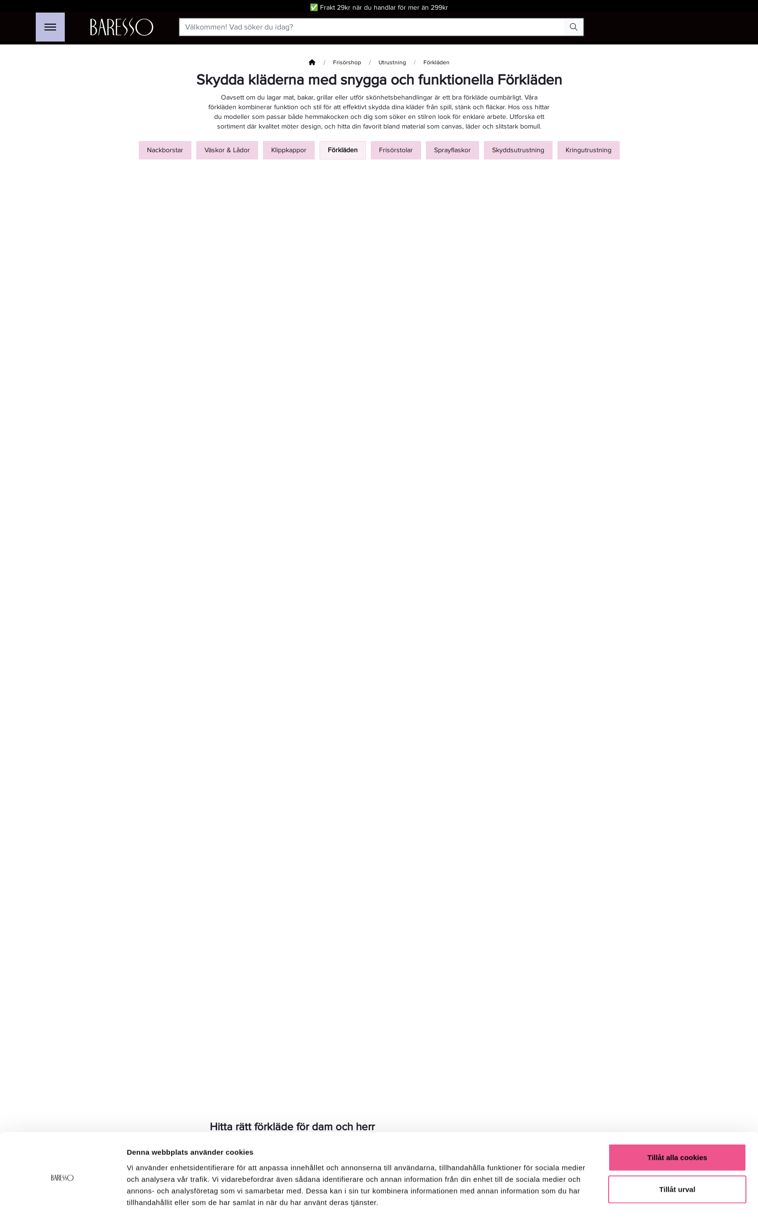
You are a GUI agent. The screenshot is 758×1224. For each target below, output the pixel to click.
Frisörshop (347, 62)
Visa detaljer (525, 1205)
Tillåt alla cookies (677, 1129)
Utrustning (392, 62)
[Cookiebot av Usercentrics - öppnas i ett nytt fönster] (62, 1205)
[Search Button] (573, 27)
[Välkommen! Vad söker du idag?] (372, 27)
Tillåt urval (677, 1161)
